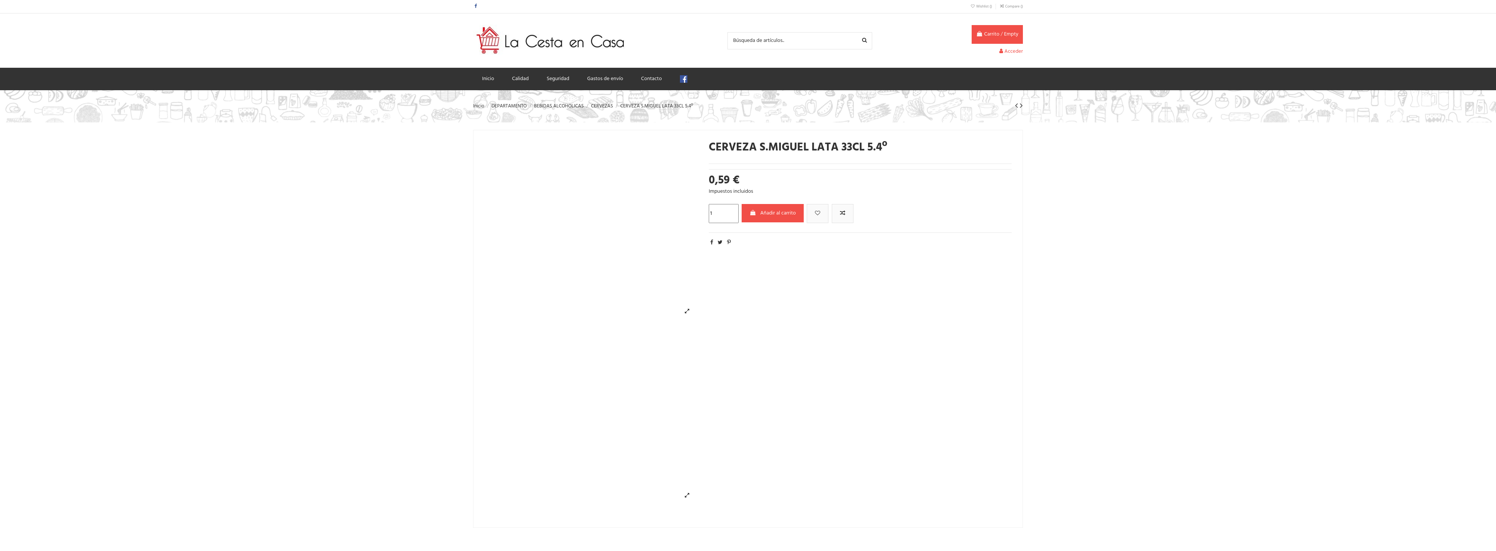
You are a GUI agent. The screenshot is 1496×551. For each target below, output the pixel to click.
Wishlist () (982, 6)
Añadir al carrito (772, 213)
